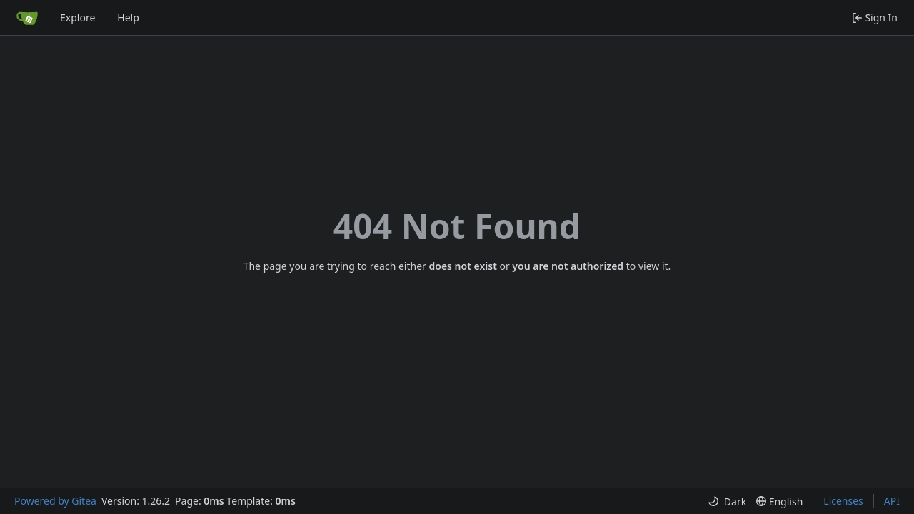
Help (128, 17)
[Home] (27, 18)
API (892, 501)
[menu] (727, 501)
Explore (77, 17)
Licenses (843, 501)
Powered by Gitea (55, 501)
